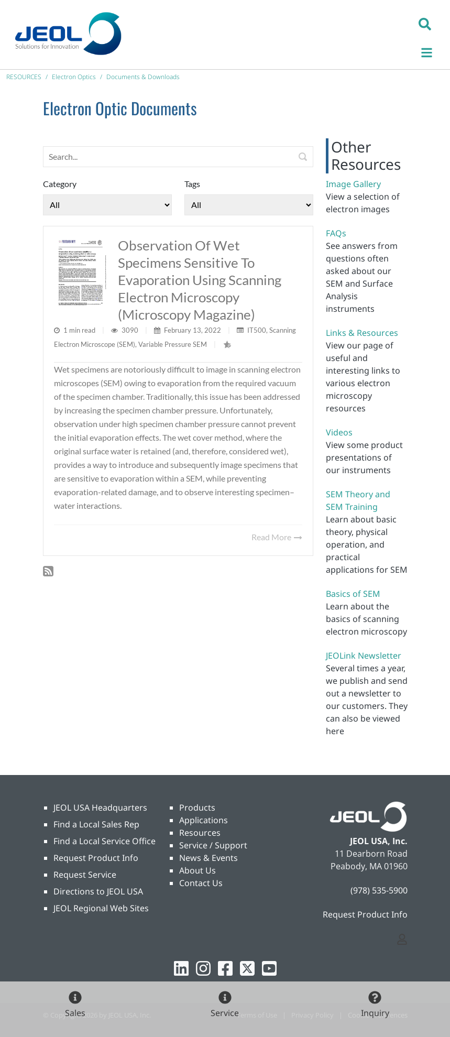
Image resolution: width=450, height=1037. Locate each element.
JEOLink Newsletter (363, 655)
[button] (424, 23)
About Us (197, 870)
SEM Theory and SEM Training (358, 500)
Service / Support (213, 845)
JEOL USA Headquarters (100, 807)
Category (59, 184)
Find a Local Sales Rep (96, 824)
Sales (75, 1013)
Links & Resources (362, 333)
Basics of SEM (353, 593)
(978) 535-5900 (379, 890)
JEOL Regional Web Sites (101, 908)
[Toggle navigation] (432, 51)
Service (225, 1013)
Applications (203, 820)
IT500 (256, 330)
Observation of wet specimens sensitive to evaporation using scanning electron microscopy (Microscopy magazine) (199, 280)
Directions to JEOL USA (98, 891)
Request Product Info (95, 858)
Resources (200, 832)
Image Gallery (353, 184)
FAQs (336, 233)
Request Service (84, 874)
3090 (131, 330)
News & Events (208, 858)
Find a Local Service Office (104, 841)
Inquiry (375, 1013)
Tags (192, 184)
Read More (276, 537)
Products (197, 807)
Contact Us (201, 883)
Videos (339, 432)
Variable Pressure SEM (172, 344)
